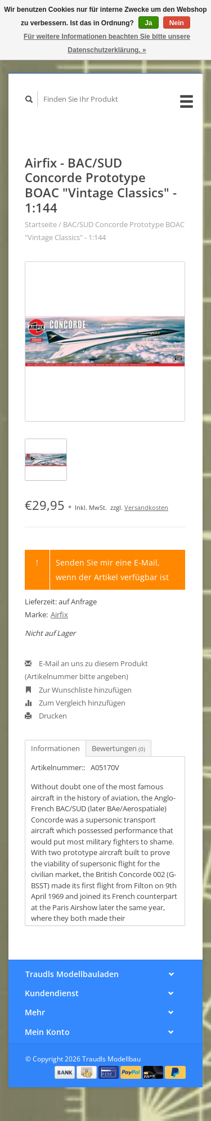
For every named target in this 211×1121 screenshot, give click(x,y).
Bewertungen (118, 748)
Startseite (41, 224)
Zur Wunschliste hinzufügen (78, 690)
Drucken (46, 716)
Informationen (55, 748)
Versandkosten (146, 507)
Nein (176, 23)
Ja (148, 23)
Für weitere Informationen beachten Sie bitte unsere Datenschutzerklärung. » (107, 43)
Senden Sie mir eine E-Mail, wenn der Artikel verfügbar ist (112, 569)
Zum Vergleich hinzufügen (75, 703)
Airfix (59, 614)
